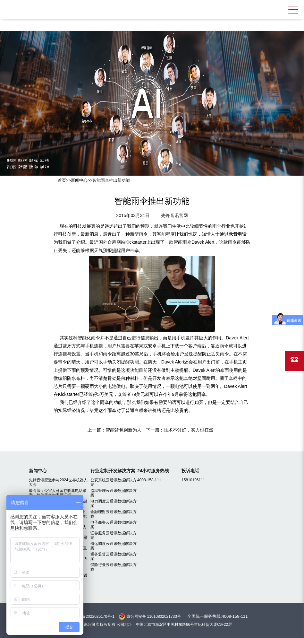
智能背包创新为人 (123, 430)
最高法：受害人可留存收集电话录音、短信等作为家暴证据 (58, 492)
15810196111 (193, 480)
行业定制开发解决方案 (112, 470)
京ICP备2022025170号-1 (93, 616)
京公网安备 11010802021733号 (154, 616)
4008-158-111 (149, 480)
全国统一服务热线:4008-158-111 (217, 616)
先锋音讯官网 (174, 215)
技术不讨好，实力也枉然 (188, 430)
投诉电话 (190, 470)
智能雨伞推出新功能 (111, 180)
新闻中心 (79, 180)
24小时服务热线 (153, 470)
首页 (62, 180)
